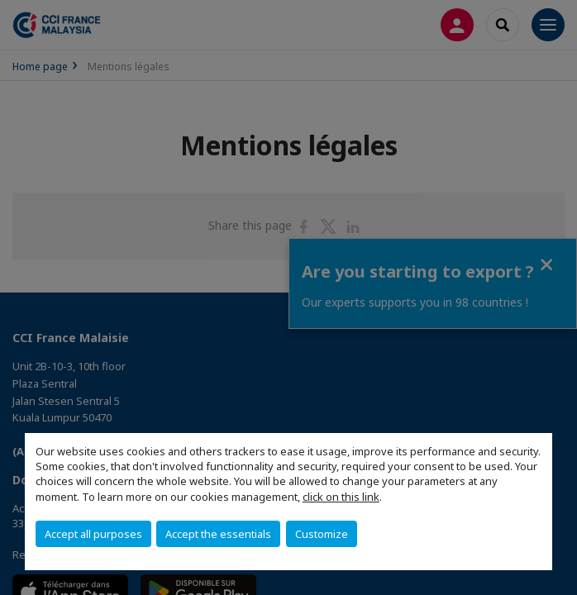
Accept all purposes (93, 533)
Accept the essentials (218, 533)
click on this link (341, 496)
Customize (321, 533)
